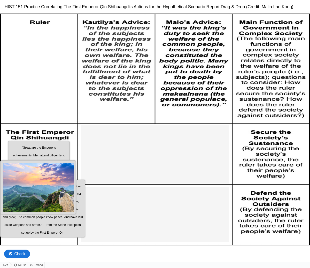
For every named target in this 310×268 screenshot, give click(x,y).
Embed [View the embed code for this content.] (38, 265)
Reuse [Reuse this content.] (22, 265)
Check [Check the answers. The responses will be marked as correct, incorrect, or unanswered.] (19, 254)
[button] (38, 187)
